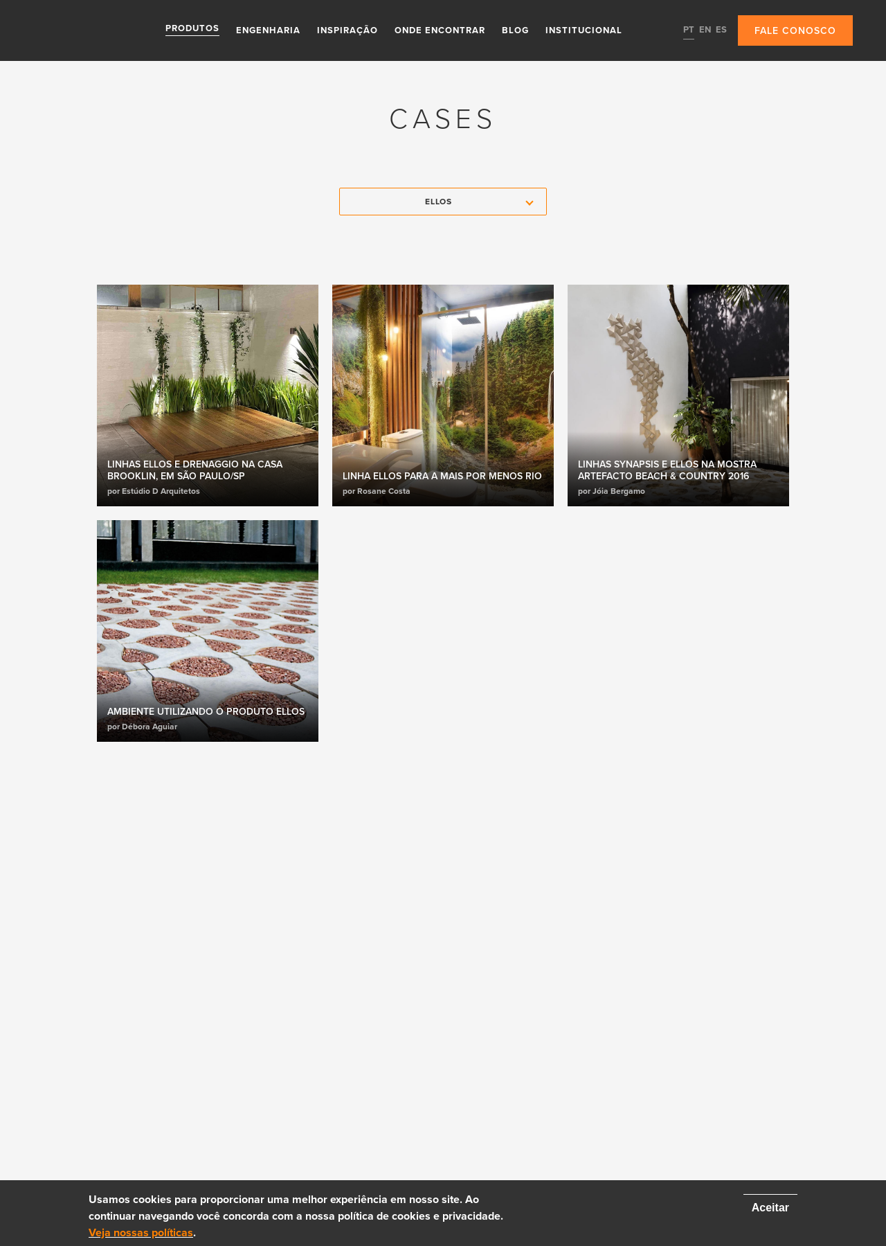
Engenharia (268, 29)
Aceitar (770, 1207)
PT (688, 29)
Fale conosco (795, 31)
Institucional (583, 29)
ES (721, 29)
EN (705, 29)
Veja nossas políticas (141, 1233)
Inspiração (347, 29)
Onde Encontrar (440, 29)
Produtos (192, 29)
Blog (515, 29)
